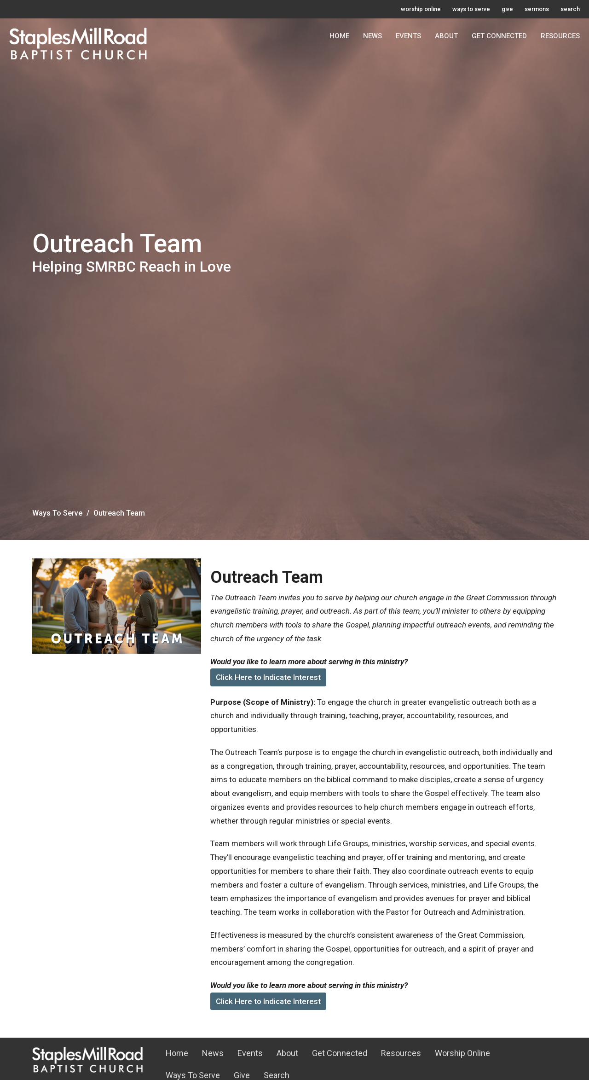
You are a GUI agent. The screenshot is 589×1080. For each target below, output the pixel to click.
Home (339, 36)
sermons (537, 9)
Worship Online (462, 1053)
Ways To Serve (57, 513)
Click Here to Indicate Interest (268, 677)
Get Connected (499, 36)
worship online (421, 9)
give (507, 9)
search (570, 9)
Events (408, 36)
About (446, 36)
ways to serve (471, 9)
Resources (560, 36)
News (372, 36)
